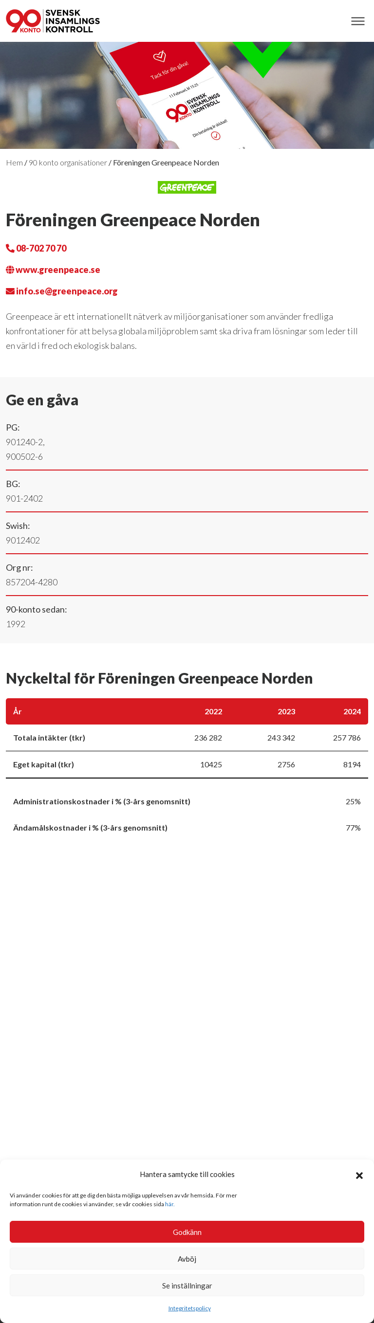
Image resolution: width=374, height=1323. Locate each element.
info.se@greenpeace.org (62, 291)
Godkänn (187, 1232)
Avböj (187, 1258)
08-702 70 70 (36, 248)
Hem (14, 162)
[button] (359, 1174)
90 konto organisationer (68, 162)
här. (170, 1204)
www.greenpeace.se (53, 269)
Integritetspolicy (189, 1308)
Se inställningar (187, 1285)
